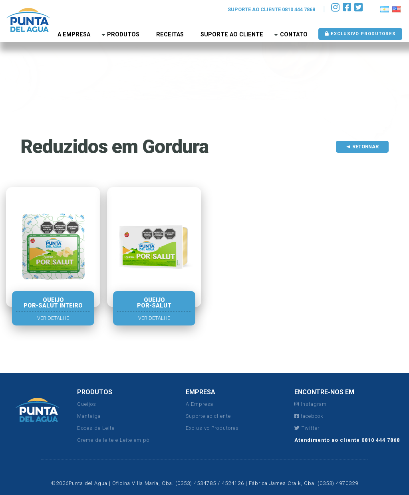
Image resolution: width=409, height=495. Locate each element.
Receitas (170, 34)
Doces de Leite (96, 428)
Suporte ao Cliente (232, 34)
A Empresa (199, 404)
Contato (294, 34)
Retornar (365, 147)
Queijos (86, 404)
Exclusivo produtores (360, 33)
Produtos (123, 34)
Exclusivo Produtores (212, 428)
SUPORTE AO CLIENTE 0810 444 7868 (271, 9)
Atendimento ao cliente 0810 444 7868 (347, 440)
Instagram (310, 404)
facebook (308, 416)
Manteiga (89, 416)
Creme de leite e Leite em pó (113, 440)
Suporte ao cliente (208, 416)
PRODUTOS (94, 392)
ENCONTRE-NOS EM (324, 392)
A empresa (74, 34)
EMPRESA (200, 392)
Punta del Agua (28, 20)
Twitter (307, 428)
